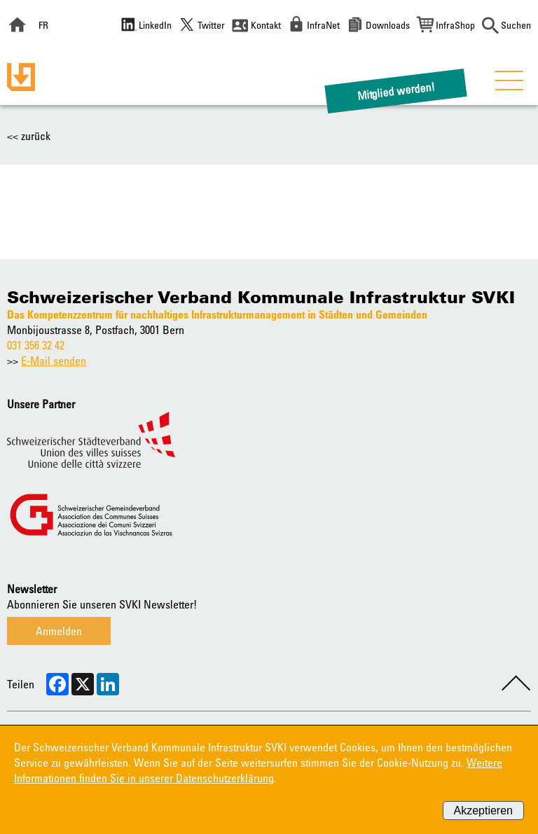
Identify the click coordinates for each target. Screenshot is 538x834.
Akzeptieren (483, 810)
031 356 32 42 (35, 345)
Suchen (516, 25)
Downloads (388, 25)
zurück (35, 136)
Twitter (211, 25)
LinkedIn (155, 25)
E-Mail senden (53, 361)
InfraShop (455, 25)
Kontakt (266, 25)
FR (43, 25)
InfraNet (323, 25)
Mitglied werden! (396, 90)
